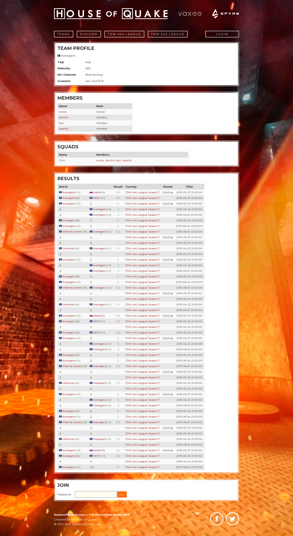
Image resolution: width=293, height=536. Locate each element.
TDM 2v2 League (167, 34)
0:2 (118, 197)
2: (118, 203)
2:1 (118, 467)
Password (64, 494)
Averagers (69, 192)
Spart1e (63, 128)
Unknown (69, 248)
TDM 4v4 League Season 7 (142, 192)
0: (118, 220)
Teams (63, 34)
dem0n (63, 117)
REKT (96, 197)
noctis (63, 111)
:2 (118, 209)
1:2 (118, 248)
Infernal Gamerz (73, 231)
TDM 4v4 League (124, 34)
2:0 (118, 192)
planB (97, 192)
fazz (61, 122)
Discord (89, 34)
